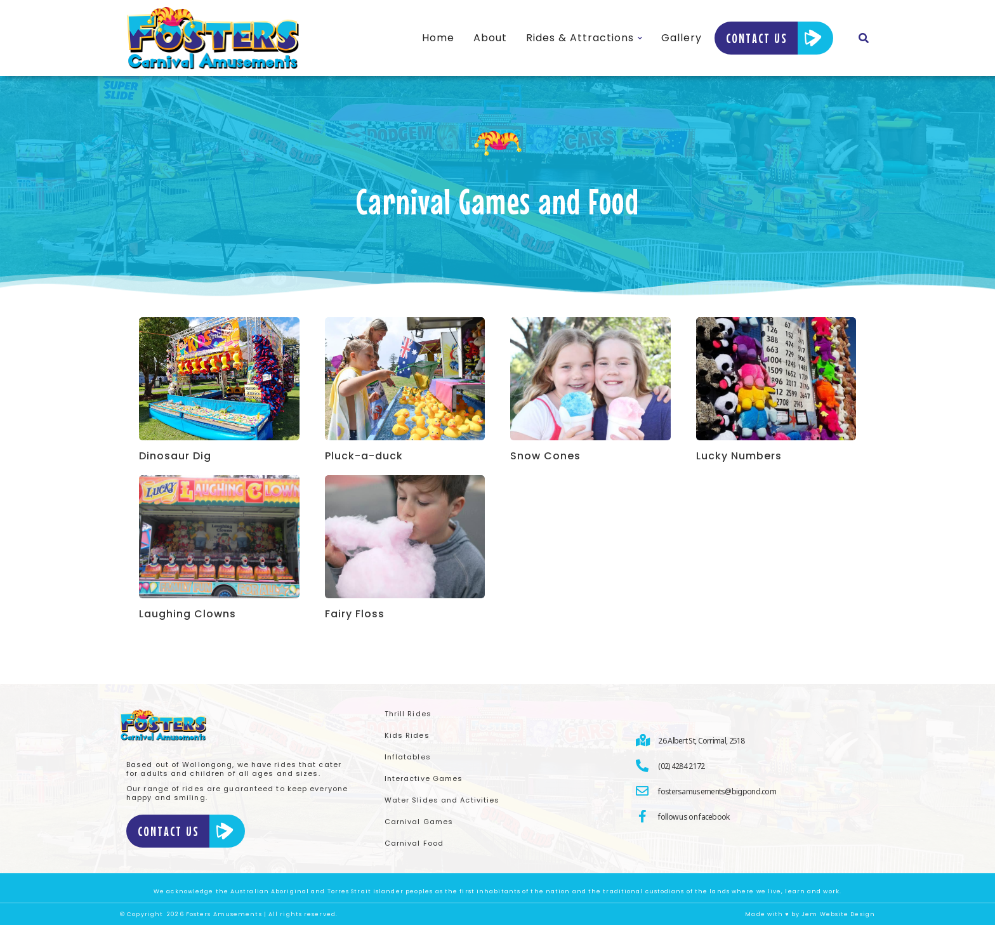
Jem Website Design (838, 914)
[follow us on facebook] (755, 816)
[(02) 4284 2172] (755, 765)
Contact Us (774, 38)
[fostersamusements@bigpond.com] (755, 791)
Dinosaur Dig (175, 456)
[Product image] (219, 378)
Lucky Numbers (739, 456)
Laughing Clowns (187, 614)
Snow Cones (545, 456)
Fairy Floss (355, 614)
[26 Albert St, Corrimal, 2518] (755, 740)
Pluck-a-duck (364, 456)
